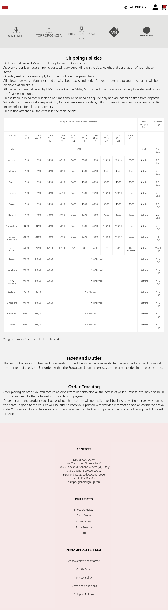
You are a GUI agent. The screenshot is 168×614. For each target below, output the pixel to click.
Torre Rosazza (84, 527)
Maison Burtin (84, 521)
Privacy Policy (84, 577)
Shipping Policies (84, 594)
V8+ (114, 32)
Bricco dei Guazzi (84, 509)
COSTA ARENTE (16, 32)
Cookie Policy (84, 569)
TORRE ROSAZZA (49, 32)
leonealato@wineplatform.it (84, 561)
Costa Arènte (83, 515)
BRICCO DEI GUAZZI (81, 32)
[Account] (155, 7)
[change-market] (135, 7)
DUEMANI (147, 32)
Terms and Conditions (84, 586)
